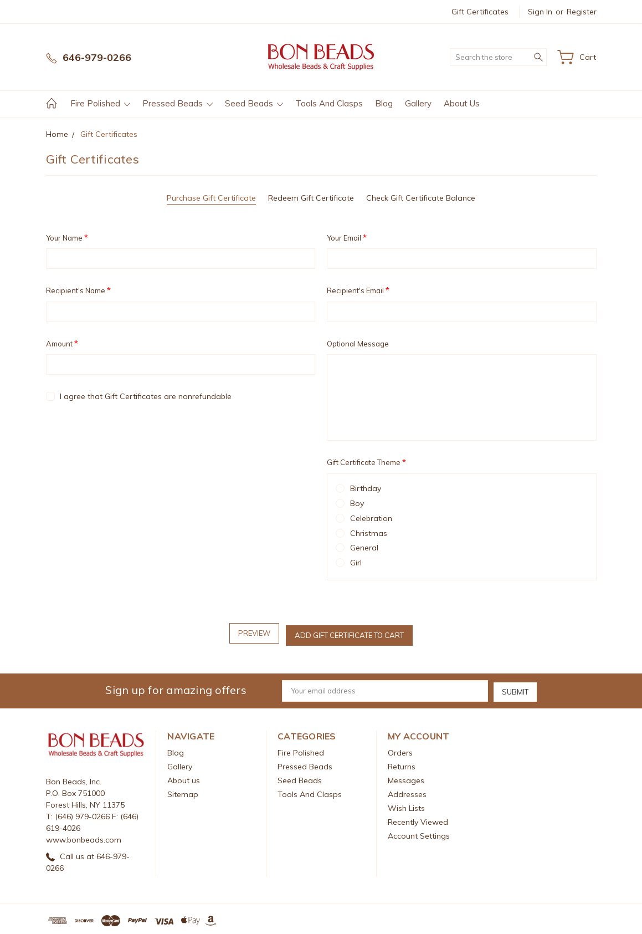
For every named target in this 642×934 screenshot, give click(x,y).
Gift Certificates (480, 12)
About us (462, 103)
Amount (62, 343)
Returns (401, 763)
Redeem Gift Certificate (311, 198)
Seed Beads (254, 103)
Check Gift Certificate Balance (420, 198)
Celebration (371, 518)
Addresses (407, 791)
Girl (356, 563)
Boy (357, 503)
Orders (400, 749)
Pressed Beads (177, 103)
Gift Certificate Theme (366, 461)
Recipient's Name (78, 289)
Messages (406, 777)
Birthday (365, 488)
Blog (384, 103)
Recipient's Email (358, 289)
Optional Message (358, 343)
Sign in (540, 12)
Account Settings (419, 833)
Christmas (368, 533)
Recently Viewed (418, 819)
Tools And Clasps (329, 103)
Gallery (418, 103)
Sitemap (182, 791)
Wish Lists (406, 805)
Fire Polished (100, 103)
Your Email (347, 237)
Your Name (67, 237)
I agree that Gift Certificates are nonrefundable (146, 396)
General (364, 548)
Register (582, 12)
